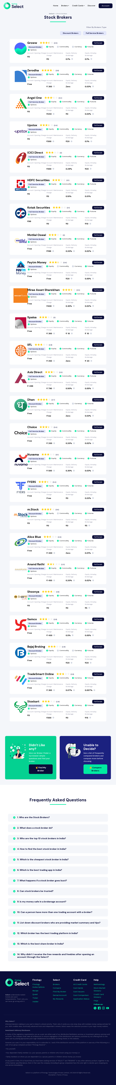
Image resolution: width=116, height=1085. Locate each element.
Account (105, 6)
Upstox (32, 125)
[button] (58, 817)
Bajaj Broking (36, 647)
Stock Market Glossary (99, 989)
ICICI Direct (35, 153)
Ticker (35, 998)
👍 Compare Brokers (95, 769)
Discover (91, 5)
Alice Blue (34, 537)
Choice (32, 427)
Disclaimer (52, 1075)
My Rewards (58, 999)
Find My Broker (59, 992)
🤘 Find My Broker (40, 769)
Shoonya (33, 592)
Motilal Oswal (37, 235)
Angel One (34, 98)
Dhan (31, 400)
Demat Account (59, 995)
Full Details (98, 43)
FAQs (96, 1001)
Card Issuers (78, 992)
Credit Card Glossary (99, 995)
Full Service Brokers (95, 33)
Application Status (81, 999)
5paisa (32, 317)
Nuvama (33, 454)
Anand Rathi (36, 564)
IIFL (30, 345)
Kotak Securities (39, 207)
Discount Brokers (70, 33)
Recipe (35, 991)
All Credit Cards (80, 984)
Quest (35, 994)
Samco (32, 619)
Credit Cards (77, 5)
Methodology (99, 984)
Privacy (65, 1075)
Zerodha (33, 70)
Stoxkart (33, 701)
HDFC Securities (38, 180)
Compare (57, 988)
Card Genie (78, 988)
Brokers (64, 5)
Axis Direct (35, 372)
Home (56, 5)
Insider (36, 1001)
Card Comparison (81, 995)
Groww (32, 43)
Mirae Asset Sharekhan (43, 290)
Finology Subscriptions (39, 985)
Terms (59, 1075)
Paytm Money (37, 262)
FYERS (32, 482)
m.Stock (33, 509)
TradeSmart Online (40, 674)
